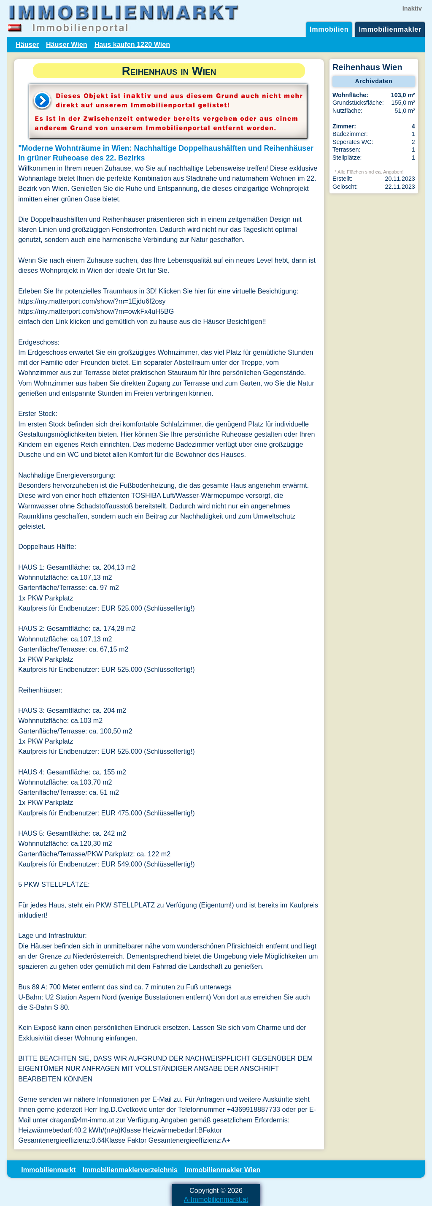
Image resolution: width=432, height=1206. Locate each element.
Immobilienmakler (390, 29)
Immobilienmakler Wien (222, 1169)
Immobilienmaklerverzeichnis (130, 1169)
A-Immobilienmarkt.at (216, 1199)
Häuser (27, 44)
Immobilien (329, 29)
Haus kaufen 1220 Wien (132, 44)
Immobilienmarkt (48, 1169)
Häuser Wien (66, 44)
